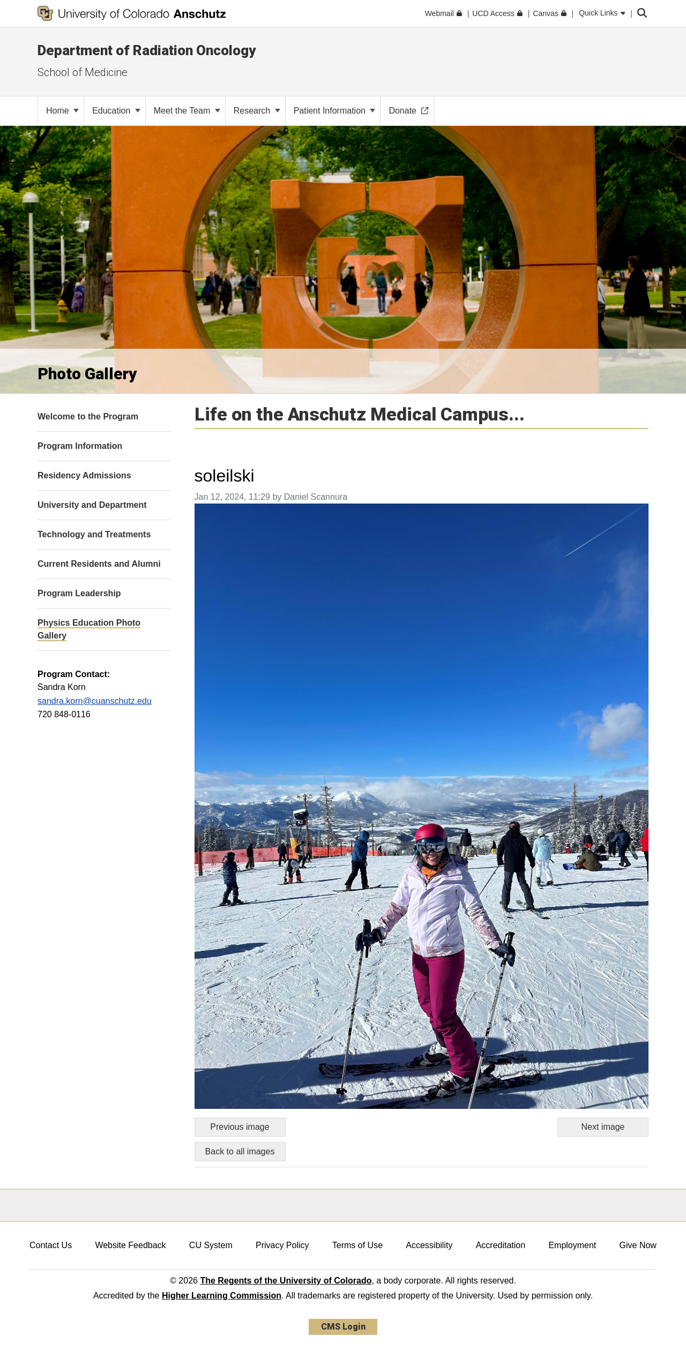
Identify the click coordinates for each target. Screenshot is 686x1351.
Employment (572, 1245)
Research (257, 110)
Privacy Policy (282, 1245)
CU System (211, 1245)
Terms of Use (357, 1245)
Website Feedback (130, 1245)
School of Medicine (83, 72)
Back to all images (240, 1151)
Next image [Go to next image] (603, 1126)
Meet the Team (187, 110)
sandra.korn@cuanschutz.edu (95, 700)
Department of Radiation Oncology (147, 50)
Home (62, 110)
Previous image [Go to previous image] (239, 1126)
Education (116, 110)
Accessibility (429, 1245)
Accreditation (501, 1245)
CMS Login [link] (343, 1327)
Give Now (638, 1245)
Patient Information (335, 110)
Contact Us (50, 1245)
